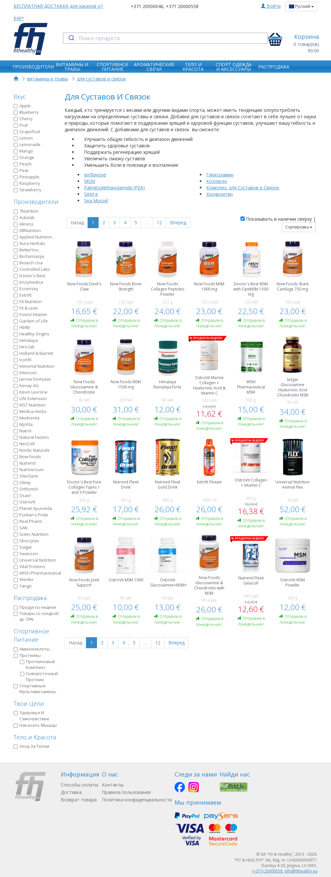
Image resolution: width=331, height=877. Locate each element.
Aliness (24, 224)
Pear (21, 170)
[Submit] (71, 38)
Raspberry (27, 183)
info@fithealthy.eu (300, 871)
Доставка (71, 792)
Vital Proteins (29, 566)
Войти (271, 6)
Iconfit (22, 360)
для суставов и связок (101, 79)
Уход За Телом (31, 746)
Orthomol (26, 489)
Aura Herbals (29, 243)
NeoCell (24, 444)
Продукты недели (35, 607)
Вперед (178, 222)
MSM (89, 181)
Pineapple (26, 177)
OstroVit (24, 502)
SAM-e (91, 194)
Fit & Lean (26, 308)
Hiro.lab (24, 347)
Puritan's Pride (31, 515)
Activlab (24, 217)
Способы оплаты (79, 785)
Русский (301, 6)
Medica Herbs (30, 411)
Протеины (27, 655)
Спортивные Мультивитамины (35, 689)
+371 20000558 (182, 6)
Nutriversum (29, 469)
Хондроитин (219, 194)
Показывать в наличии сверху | (278, 219)
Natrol (22, 431)
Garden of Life (31, 321)
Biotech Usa (28, 263)
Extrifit (23, 295)
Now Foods (27, 457)
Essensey (26, 288)
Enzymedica (28, 282)
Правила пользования (126, 792)
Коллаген (216, 181)
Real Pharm (28, 521)
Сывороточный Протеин (39, 676)
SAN (20, 528)
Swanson (26, 553)
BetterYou (26, 250)
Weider (24, 579)
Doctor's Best (29, 276)
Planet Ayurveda (33, 508)
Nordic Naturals (32, 450)
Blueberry (26, 112)
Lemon (23, 138)
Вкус (20, 96)
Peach (23, 164)
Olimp (22, 482)
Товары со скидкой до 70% (36, 616)
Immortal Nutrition (34, 366)
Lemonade (27, 144)
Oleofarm (26, 476)
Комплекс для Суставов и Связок (242, 188)
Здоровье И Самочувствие (31, 716)
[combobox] (165, 38)
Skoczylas (26, 541)
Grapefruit (27, 131)
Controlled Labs (32, 269)
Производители (36, 202)
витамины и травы (47, 79)
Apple (22, 106)
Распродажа (30, 598)
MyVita (23, 424)
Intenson (25, 372)
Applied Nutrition (33, 237)
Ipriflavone (95, 175)
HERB (22, 327)
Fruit (21, 125)
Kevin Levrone (31, 392)
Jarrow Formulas (32, 379)
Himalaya (26, 340)
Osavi (22, 495)
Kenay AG (26, 385)
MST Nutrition (30, 405)
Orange (24, 157)
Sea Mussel (96, 200)
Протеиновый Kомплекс (37, 665)
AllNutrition (27, 230)
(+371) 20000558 (267, 871)
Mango (23, 151)
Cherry (23, 119)
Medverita (26, 418)
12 (159, 222)
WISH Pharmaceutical (37, 573)
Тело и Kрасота (35, 737)
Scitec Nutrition (31, 534)
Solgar (23, 547)
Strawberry (27, 190)
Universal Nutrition (35, 560)
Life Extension (30, 398)
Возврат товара (79, 800)
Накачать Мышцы (35, 725)
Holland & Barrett (33, 353)
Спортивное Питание (31, 635)
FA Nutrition (28, 301)
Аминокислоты (32, 649)
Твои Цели (29, 703)
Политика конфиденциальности (137, 800)
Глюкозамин (219, 175)
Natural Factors (31, 437)
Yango (23, 586)
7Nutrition (26, 211)
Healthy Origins (31, 334)
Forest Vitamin (30, 314)
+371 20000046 (147, 6)
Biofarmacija (29, 256)
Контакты (112, 785)
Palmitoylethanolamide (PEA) (114, 188)
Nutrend (25, 463)
